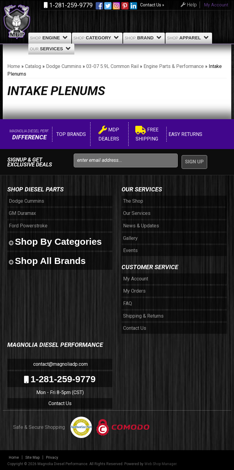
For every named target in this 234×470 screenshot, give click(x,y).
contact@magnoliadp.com (60, 364)
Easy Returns (184, 134)
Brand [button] (144, 37)
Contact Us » (152, 4)
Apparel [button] (189, 37)
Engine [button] (50, 37)
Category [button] (97, 37)
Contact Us (60, 403)
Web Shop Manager (160, 464)
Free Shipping (146, 134)
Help (188, 5)
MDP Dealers (108, 134)
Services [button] (51, 48)
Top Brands (70, 134)
